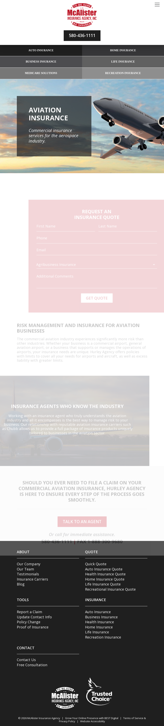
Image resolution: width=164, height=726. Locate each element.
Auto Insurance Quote (103, 569)
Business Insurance (41, 61)
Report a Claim (29, 611)
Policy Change (28, 622)
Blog (21, 584)
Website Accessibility (92, 721)
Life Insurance (123, 61)
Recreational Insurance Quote (110, 589)
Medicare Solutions (41, 73)
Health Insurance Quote (105, 574)
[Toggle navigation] (157, 5)
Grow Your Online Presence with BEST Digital (91, 718)
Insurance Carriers (32, 579)
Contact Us (26, 659)
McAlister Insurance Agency (43, 718)
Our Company (28, 564)
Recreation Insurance (123, 73)
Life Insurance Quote (103, 584)
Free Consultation (32, 664)
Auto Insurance (41, 50)
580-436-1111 (82, 35)
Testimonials (28, 574)
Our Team (25, 569)
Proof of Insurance (32, 627)
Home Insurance (123, 50)
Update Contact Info (34, 617)
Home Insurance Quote (104, 579)
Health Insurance (99, 622)
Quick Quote (95, 564)
